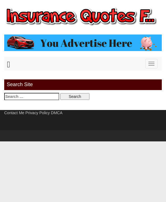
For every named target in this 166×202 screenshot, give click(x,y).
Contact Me (14, 113)
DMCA (57, 113)
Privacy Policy (37, 113)
